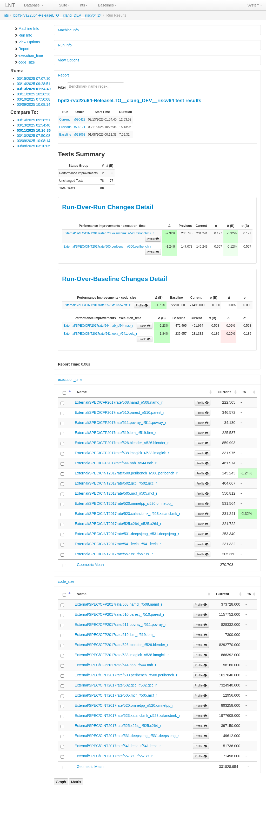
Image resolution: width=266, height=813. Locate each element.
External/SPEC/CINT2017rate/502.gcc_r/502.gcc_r (116, 483)
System (254, 5)
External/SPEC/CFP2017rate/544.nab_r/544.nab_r (98, 325)
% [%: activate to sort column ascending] (244, 392)
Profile (153, 239)
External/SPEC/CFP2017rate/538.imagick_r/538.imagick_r (122, 453)
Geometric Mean (90, 565)
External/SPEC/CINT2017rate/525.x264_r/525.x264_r (118, 524)
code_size (24, 62)
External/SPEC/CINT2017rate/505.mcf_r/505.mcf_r (116, 493)
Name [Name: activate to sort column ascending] (82, 392)
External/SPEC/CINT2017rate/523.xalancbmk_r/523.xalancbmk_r (108, 233)
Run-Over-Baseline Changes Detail (114, 278)
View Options (27, 42)
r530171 (79, 127)
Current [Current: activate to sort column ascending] (224, 392)
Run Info (23, 35)
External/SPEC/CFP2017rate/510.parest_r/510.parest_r (120, 412)
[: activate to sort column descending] (65, 392)
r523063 (79, 134)
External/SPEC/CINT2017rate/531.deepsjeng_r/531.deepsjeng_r (127, 534)
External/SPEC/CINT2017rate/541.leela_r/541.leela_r (100, 333)
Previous (65, 127)
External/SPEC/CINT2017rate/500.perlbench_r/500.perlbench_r (107, 246)
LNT (10, 5)
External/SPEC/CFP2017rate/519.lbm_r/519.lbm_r (115, 433)
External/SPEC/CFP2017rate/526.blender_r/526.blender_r (122, 443)
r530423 (79, 119)
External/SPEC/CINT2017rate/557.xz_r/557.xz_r (96, 305)
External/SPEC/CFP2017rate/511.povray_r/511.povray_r (120, 422)
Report (21, 49)
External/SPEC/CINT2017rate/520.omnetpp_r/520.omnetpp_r (124, 503)
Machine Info (26, 28)
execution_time (28, 55)
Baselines (107, 5)
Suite (64, 5)
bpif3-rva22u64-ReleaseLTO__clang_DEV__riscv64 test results (129, 100)
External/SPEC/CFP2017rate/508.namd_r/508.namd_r (119, 402)
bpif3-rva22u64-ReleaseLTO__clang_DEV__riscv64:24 (57, 15)
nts (84, 5)
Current (64, 119)
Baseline (65, 134)
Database (33, 5)
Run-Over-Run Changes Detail (107, 207)
